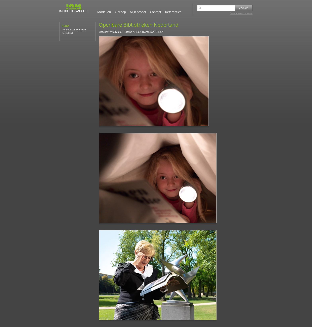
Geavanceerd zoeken (241, 13)
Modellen (104, 12)
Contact (155, 12)
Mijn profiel (138, 12)
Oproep (120, 12)
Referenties (173, 12)
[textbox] (219, 8)
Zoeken (243, 8)
